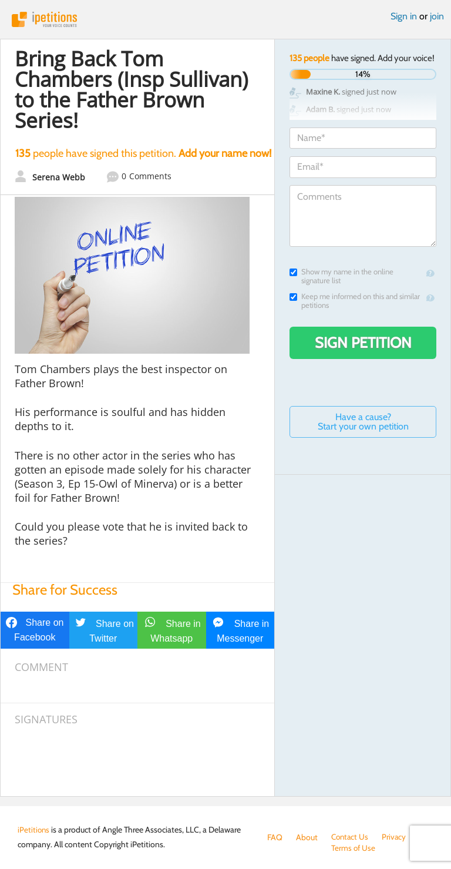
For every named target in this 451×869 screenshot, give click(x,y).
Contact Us (351, 837)
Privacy (396, 837)
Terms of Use (289, 849)
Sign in (404, 16)
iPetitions (225, 19)
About (307, 837)
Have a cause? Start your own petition (363, 421)
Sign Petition (363, 342)
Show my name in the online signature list (341, 276)
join (437, 16)
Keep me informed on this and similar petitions (355, 301)
